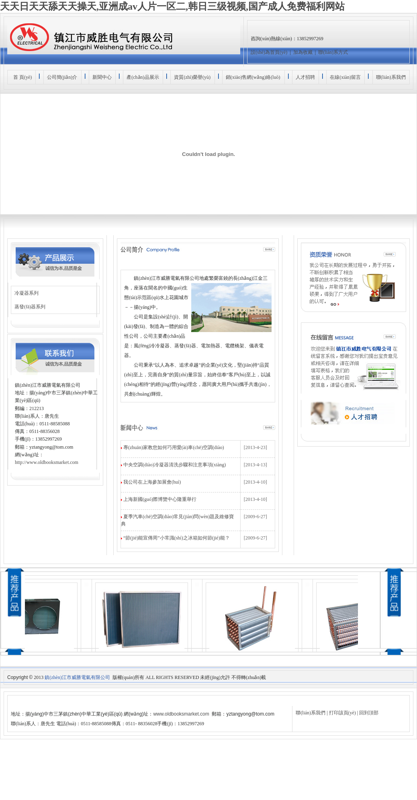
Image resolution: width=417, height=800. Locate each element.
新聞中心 (102, 77)
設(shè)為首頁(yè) (269, 52)
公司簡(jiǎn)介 (62, 77)
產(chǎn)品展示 (143, 77)
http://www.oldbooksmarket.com (46, 462)
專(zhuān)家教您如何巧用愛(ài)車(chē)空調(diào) (173, 447)
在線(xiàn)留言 (345, 77)
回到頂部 (368, 713)
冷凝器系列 (26, 293)
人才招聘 (305, 77)
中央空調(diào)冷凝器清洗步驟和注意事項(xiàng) (174, 465)
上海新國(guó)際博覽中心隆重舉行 (159, 499)
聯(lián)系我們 (391, 77)
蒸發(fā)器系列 (29, 307)
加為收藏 (303, 52)
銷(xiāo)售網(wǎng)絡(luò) (253, 77)
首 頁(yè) (21, 77)
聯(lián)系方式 (333, 52)
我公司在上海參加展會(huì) (152, 482)
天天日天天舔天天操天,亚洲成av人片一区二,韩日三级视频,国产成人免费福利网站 (172, 6)
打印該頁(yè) (342, 713)
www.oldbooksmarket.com (181, 714)
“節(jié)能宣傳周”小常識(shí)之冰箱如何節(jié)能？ (176, 538)
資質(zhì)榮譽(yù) (192, 77)
